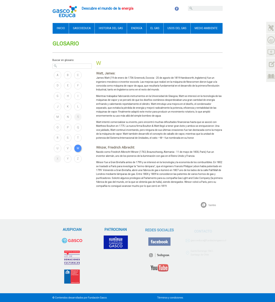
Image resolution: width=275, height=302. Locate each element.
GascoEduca (82, 28)
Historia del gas (111, 28)
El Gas (154, 28)
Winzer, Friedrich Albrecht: (115, 147)
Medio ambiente (205, 28)
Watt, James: (105, 73)
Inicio (61, 28)
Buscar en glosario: (63, 60)
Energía (136, 28)
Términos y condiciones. (170, 297)
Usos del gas (176, 28)
